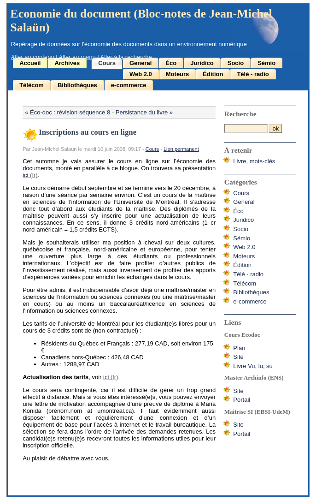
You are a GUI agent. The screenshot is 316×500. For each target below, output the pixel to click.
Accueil (30, 63)
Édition (213, 74)
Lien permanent (181, 149)
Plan (239, 348)
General (140, 63)
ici (25, 175)
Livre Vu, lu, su (253, 366)
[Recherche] (246, 128)
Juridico (202, 63)
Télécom (31, 85)
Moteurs (177, 74)
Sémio (266, 63)
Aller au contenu (32, 57)
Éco (170, 63)
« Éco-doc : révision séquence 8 (67, 112)
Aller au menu (77, 57)
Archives (67, 63)
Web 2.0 (140, 74)
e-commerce (128, 85)
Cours (107, 63)
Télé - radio (253, 74)
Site (238, 356)
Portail (241, 399)
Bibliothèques (77, 85)
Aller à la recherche (126, 57)
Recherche (240, 114)
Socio (236, 63)
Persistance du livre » (144, 112)
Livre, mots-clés (254, 161)
